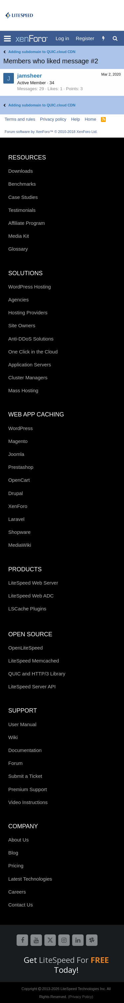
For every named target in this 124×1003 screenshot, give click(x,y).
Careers (17, 892)
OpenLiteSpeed (25, 648)
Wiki (13, 737)
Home (90, 119)
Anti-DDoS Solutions (31, 339)
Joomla (16, 454)
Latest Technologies (30, 879)
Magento (17, 441)
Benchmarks (22, 184)
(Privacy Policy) (80, 997)
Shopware (19, 532)
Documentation (25, 750)
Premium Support (27, 789)
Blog (13, 852)
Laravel (16, 519)
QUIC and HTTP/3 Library (36, 673)
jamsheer (29, 76)
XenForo (17, 506)
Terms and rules (20, 119)
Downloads (20, 171)
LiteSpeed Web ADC (31, 595)
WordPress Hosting (29, 286)
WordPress (20, 428)
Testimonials (22, 210)
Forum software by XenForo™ (51, 132)
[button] (7, 38)
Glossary (18, 249)
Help (75, 119)
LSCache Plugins (27, 608)
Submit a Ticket (25, 776)
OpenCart (19, 480)
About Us (18, 840)
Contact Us (20, 905)
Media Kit (18, 236)
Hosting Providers (27, 312)
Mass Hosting (23, 390)
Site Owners (21, 325)
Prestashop (20, 467)
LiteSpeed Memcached (33, 660)
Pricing (15, 865)
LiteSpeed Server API (32, 686)
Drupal (15, 493)
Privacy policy (53, 119)
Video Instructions (28, 802)
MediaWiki (19, 545)
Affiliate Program (26, 223)
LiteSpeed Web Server (33, 583)
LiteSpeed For (74, 959)
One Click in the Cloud (33, 351)
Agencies (18, 299)
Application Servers (29, 364)
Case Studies (23, 197)
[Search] (115, 38)
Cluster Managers (27, 377)
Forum (15, 763)
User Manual (22, 724)
